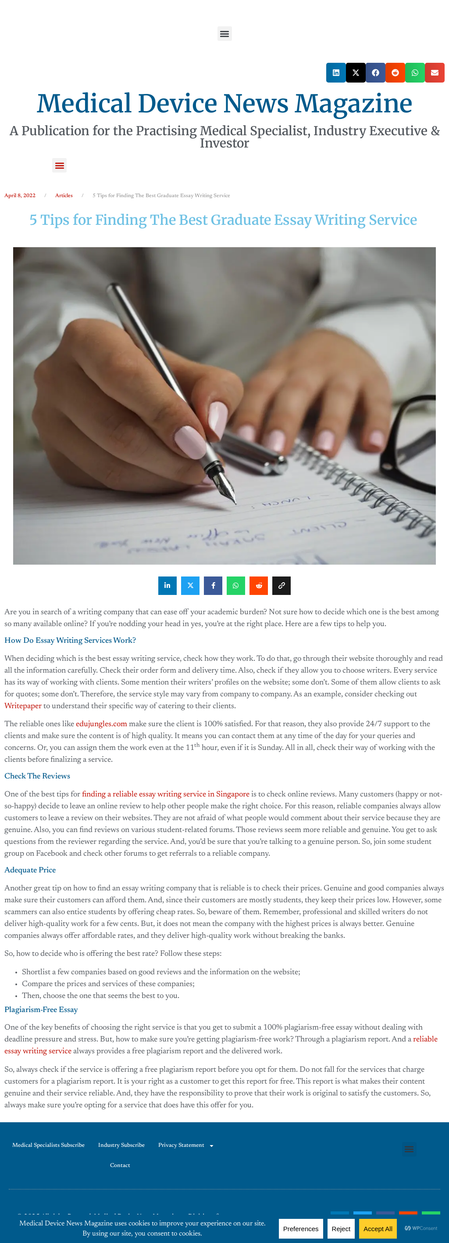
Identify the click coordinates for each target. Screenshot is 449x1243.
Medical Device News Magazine (225, 103)
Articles (64, 195)
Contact (120, 1165)
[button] (224, 33)
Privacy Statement (186, 1146)
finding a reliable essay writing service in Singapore (165, 795)
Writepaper (23, 706)
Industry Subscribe (121, 1145)
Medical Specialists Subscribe (48, 1145)
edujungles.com (101, 724)
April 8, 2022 (20, 195)
